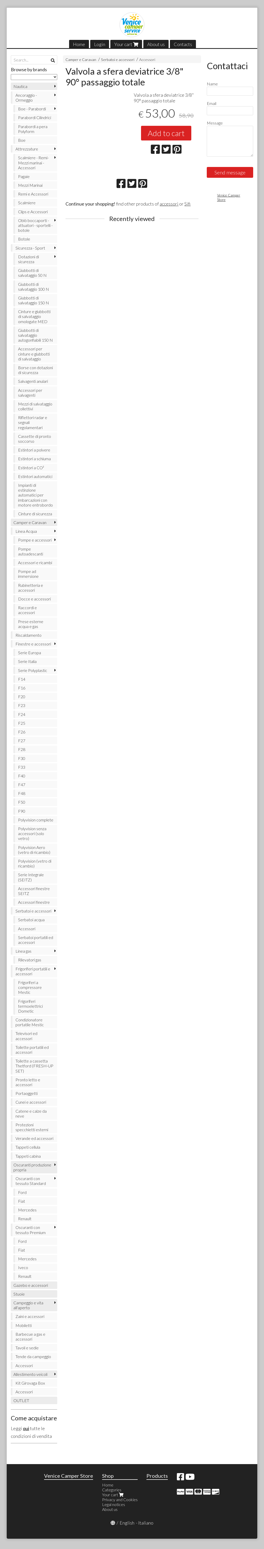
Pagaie (24, 176)
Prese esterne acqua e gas (30, 624)
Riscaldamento (28, 635)
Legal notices (113, 1504)
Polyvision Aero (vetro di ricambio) (34, 850)
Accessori (147, 59)
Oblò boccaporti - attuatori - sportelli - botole (35, 225)
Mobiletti (23, 1325)
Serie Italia (27, 661)
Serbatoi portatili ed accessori (35, 940)
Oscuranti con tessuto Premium (30, 1230)
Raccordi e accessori (27, 610)
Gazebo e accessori (30, 1285)
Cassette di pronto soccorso (34, 439)
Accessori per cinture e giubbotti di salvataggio (34, 353)
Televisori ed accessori (26, 1036)
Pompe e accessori (35, 539)
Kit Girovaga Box (30, 1382)
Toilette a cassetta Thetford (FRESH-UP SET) (34, 1065)
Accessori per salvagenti (30, 392)
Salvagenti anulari (33, 381)
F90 (21, 811)
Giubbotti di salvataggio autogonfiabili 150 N (35, 335)
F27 (21, 740)
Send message (229, 172)
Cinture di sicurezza (35, 513)
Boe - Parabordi (32, 108)
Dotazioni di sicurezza (28, 259)
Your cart (126, 44)
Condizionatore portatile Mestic (29, 1022)
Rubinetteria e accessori (30, 587)
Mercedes (27, 1209)
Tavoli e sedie (27, 1347)
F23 (21, 705)
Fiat (21, 1201)
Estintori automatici (35, 476)
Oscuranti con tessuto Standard (30, 1181)
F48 (21, 793)
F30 (21, 758)
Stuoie (19, 1293)
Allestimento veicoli (30, 1374)
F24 (21, 714)
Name (212, 83)
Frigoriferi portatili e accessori (32, 971)
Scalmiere (27, 202)
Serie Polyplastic (32, 670)
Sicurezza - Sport (30, 247)
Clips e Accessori (33, 211)
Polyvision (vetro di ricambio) (34, 863)
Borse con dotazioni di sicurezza (35, 370)
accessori (169, 204)
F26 (21, 731)
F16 (21, 687)
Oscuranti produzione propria (32, 1167)
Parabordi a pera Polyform (32, 129)
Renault (24, 1218)
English (127, 1523)
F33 (21, 767)
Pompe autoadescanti (30, 551)
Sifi (187, 204)
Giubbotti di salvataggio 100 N (33, 286)
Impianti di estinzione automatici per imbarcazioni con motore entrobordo (35, 495)
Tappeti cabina (28, 1156)
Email (211, 103)
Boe (22, 140)
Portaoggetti (26, 1093)
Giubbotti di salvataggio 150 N (33, 300)
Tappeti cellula (27, 1147)
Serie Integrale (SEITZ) (31, 877)
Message (215, 122)
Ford (22, 1192)
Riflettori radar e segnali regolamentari (32, 422)
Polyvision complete (35, 819)
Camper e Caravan (80, 59)
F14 (21, 679)
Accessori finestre (34, 902)
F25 (21, 723)
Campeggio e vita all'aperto (28, 1305)
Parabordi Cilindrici (34, 117)
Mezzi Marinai (30, 185)
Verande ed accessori (34, 1138)
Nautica (20, 86)
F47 (21, 784)
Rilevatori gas (29, 959)
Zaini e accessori (29, 1316)
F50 (21, 802)
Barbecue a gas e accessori (30, 1336)
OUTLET (21, 1400)
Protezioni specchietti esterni (31, 1127)
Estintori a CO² (31, 467)
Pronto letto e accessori (27, 1082)
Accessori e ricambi (35, 562)
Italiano (145, 1523)
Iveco (23, 1267)
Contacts (183, 44)
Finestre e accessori (33, 643)
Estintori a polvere (34, 449)
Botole (24, 238)
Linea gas (23, 951)
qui (26, 1428)
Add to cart (166, 133)
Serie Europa (29, 652)
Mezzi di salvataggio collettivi (35, 406)
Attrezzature (26, 148)
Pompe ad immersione (28, 574)
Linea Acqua (26, 531)
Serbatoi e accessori (117, 59)
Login (99, 44)
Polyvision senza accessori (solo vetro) (32, 833)
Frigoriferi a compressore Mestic (30, 987)
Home (79, 44)
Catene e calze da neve (31, 1113)
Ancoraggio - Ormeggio (26, 97)
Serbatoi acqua (31, 919)
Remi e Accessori (33, 193)
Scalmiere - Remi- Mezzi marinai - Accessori (33, 162)
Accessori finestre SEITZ (34, 891)
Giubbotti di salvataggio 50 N (32, 273)
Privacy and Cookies (120, 1499)
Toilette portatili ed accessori (32, 1050)
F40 (21, 775)
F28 (21, 749)
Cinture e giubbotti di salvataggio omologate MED (34, 316)
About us (156, 44)
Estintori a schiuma (34, 458)
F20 (21, 696)
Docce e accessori (34, 598)
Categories (111, 1489)
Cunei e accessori (30, 1102)
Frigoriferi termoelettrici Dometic (30, 1006)
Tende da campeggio (33, 1356)
